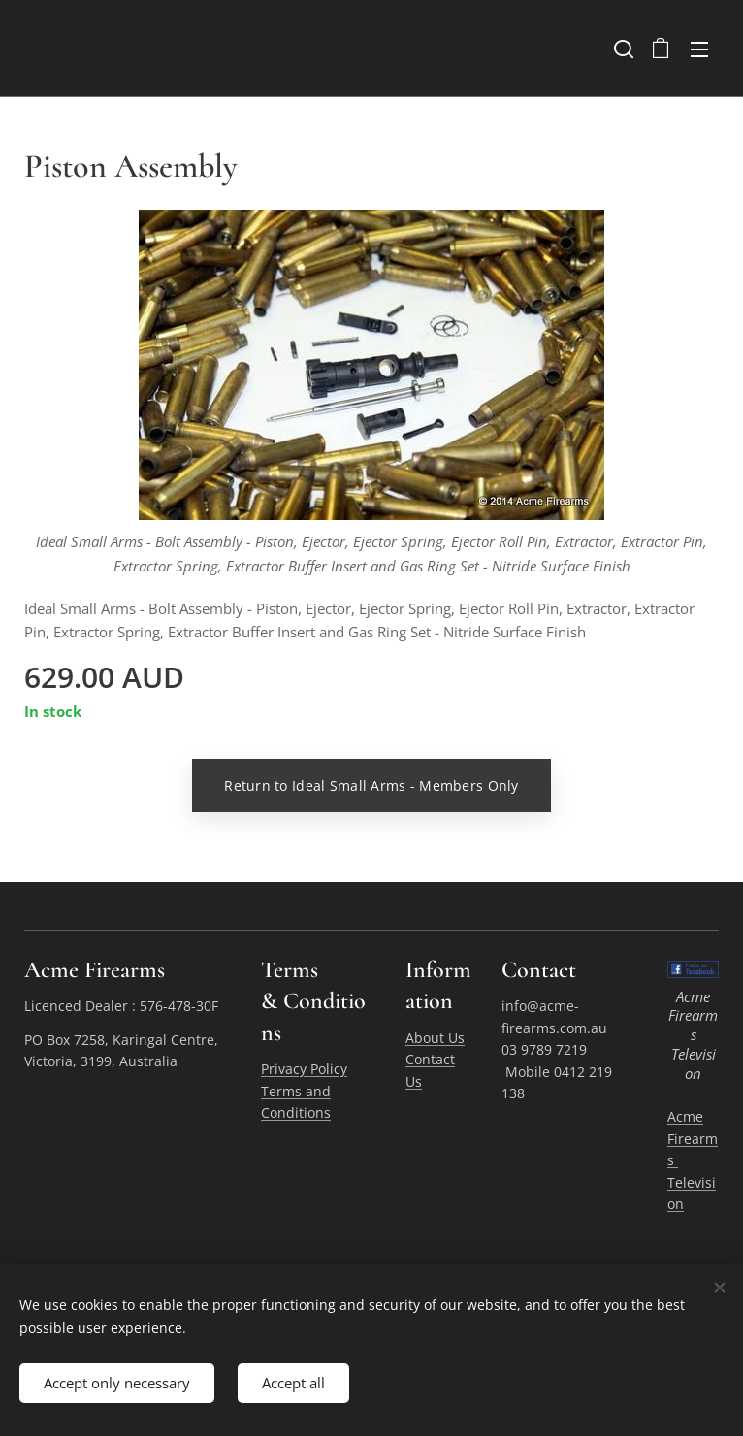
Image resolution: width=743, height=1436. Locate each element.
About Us (435, 1037)
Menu (699, 49)
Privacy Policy (304, 1069)
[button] (621, 48)
